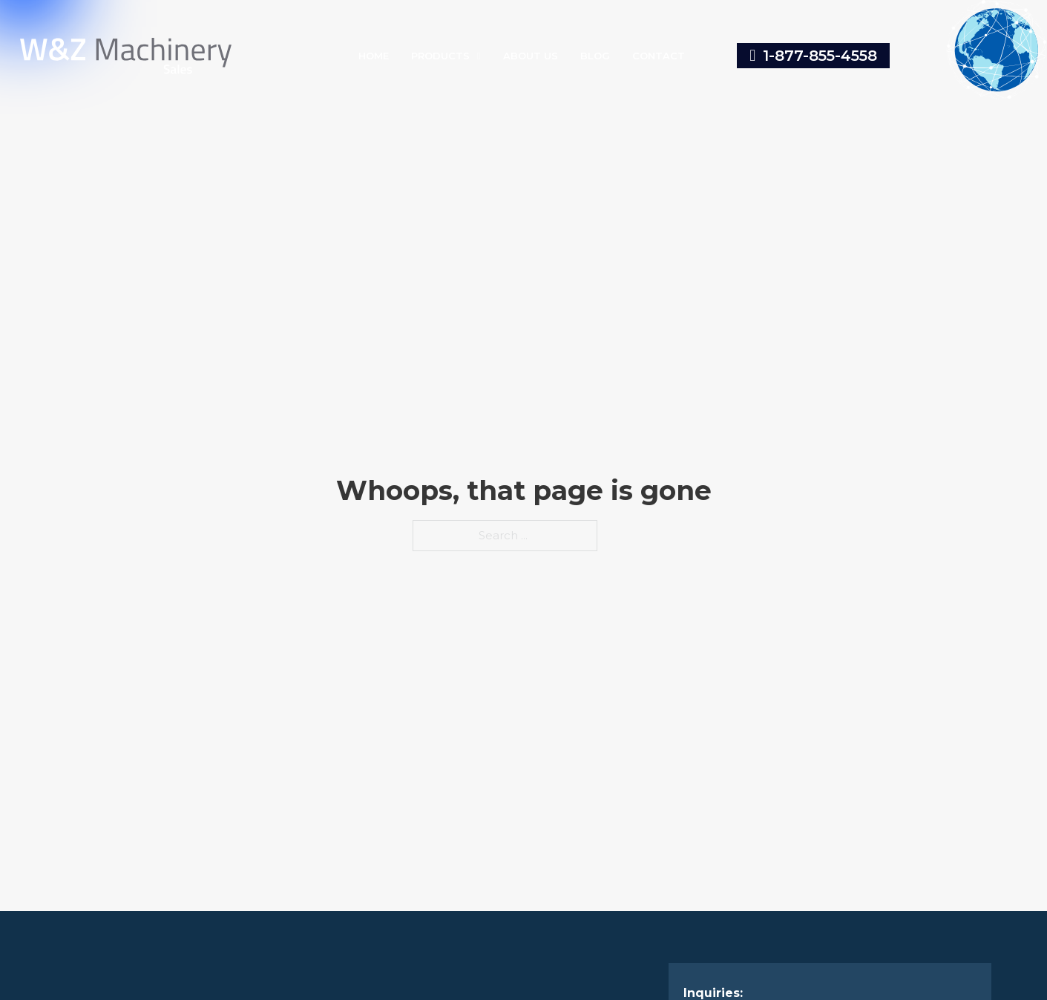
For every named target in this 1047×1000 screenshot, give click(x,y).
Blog (595, 56)
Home (373, 56)
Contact (658, 56)
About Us (530, 56)
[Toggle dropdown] (479, 56)
